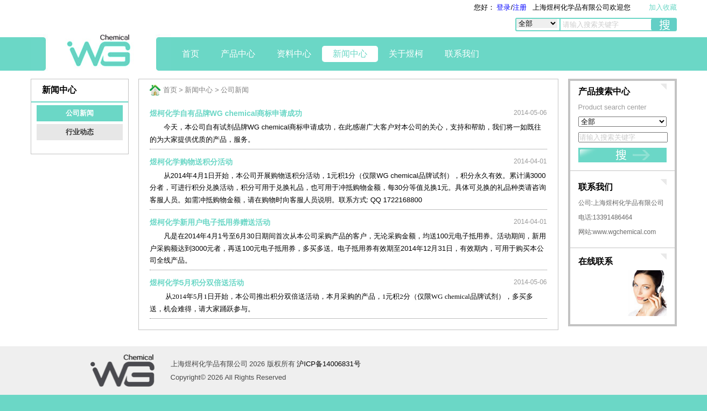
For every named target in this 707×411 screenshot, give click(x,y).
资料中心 (294, 53)
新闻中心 (350, 53)
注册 (520, 7)
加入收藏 (663, 7)
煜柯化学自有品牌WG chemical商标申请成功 (226, 113)
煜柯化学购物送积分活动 (191, 161)
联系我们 (462, 53)
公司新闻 (80, 113)
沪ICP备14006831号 (329, 364)
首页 (190, 53)
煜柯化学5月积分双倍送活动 (197, 282)
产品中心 (238, 53)
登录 (503, 7)
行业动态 (80, 132)
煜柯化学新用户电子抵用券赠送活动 (210, 222)
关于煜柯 (406, 53)
